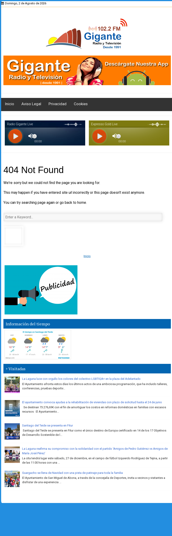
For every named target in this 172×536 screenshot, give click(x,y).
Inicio (9, 104)
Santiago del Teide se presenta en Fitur (47, 425)
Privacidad (58, 104)
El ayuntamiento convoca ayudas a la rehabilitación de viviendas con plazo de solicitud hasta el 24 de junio (92, 402)
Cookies (81, 104)
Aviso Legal (31, 104)
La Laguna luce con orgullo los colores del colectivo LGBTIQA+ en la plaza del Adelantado (81, 378)
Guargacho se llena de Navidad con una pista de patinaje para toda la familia (72, 473)
